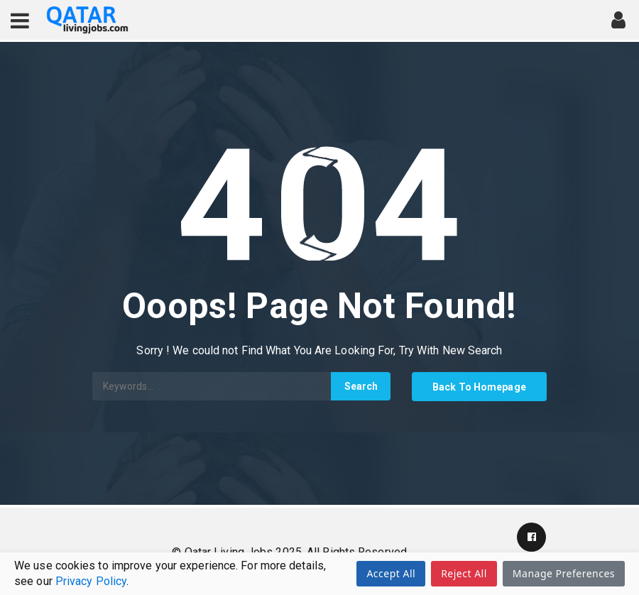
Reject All (464, 573)
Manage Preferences (564, 573)
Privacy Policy (90, 581)
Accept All (390, 573)
